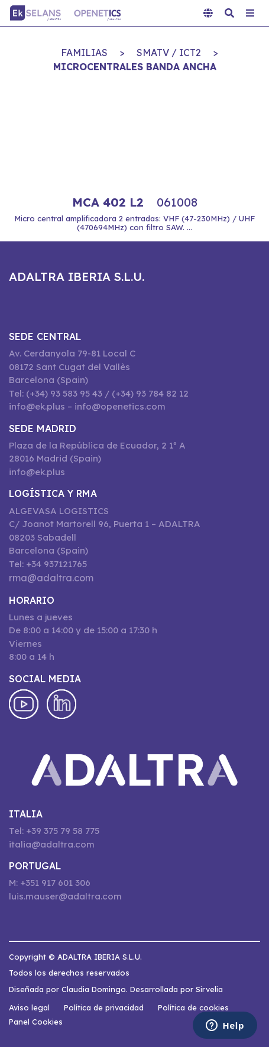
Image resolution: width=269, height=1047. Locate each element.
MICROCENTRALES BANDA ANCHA (134, 67)
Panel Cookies (36, 1021)
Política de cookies (193, 1007)
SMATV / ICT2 (169, 52)
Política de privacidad (104, 1007)
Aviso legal (29, 1007)
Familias (84, 52)
